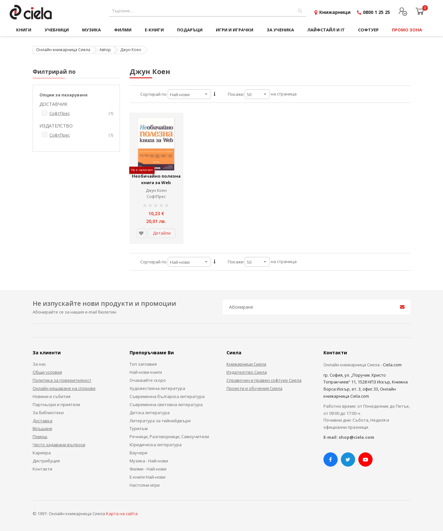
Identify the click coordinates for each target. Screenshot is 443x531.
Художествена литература (157, 388)
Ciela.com (392, 365)
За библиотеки (48, 412)
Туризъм (139, 428)
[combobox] (207, 11)
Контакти (42, 469)
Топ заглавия (143, 364)
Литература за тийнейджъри (160, 421)
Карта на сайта (122, 513)
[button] (141, 233)
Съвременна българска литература (167, 396)
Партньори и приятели (56, 404)
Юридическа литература (156, 445)
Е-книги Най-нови (147, 477)
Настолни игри (145, 485)
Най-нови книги (146, 372)
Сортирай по (153, 94)
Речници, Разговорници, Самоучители (169, 436)
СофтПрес (156, 196)
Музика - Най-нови (149, 461)
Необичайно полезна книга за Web (156, 179)
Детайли (162, 233)
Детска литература (150, 412)
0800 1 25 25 (376, 12)
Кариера (42, 453)
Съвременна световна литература (166, 404)
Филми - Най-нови (148, 469)
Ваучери (138, 453)
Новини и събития (51, 396)
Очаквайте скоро (148, 380)
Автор (105, 49)
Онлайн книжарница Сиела (63, 49)
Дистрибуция (46, 461)
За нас (39, 364)
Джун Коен (156, 190)
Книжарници (335, 12)
